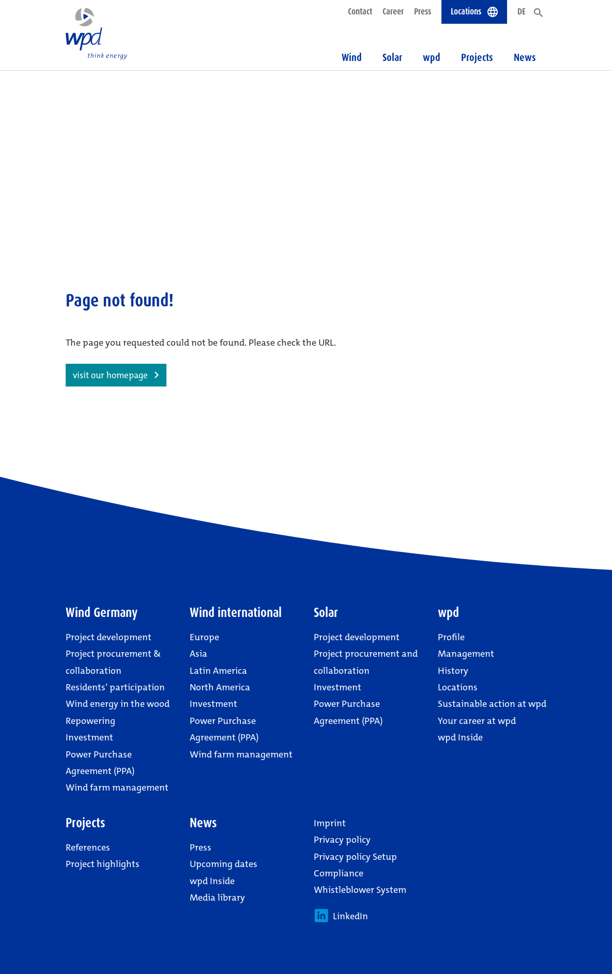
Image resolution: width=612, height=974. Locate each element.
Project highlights (103, 864)
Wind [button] (352, 57)
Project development (108, 637)
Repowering (90, 721)
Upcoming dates (223, 864)
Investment (89, 737)
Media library (217, 897)
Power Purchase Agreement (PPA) (100, 762)
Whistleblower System (360, 890)
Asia (198, 653)
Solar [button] (392, 57)
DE (521, 11)
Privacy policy (342, 839)
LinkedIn (341, 915)
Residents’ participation (115, 687)
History (453, 670)
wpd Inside (460, 737)
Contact (360, 11)
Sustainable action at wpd (492, 704)
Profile (451, 637)
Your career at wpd (477, 721)
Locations (458, 687)
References (88, 847)
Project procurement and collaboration (366, 661)
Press (422, 11)
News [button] (525, 57)
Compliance (338, 873)
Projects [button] (477, 57)
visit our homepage (110, 375)
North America (220, 687)
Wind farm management (117, 787)
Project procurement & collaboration (113, 661)
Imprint (330, 823)
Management (466, 653)
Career (393, 11)
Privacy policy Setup (355, 857)
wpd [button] (431, 57)
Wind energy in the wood (118, 704)
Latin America (218, 670)
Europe (204, 637)
